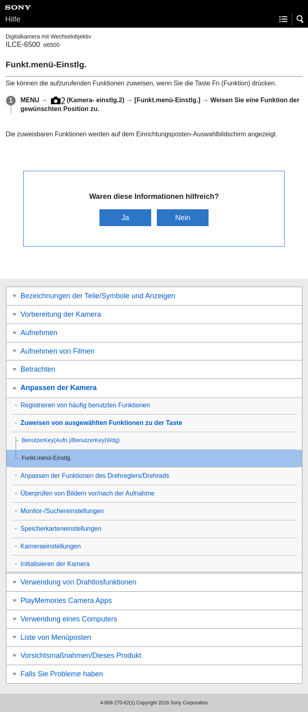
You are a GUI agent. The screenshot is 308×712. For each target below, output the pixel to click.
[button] (300, 19)
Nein (182, 217)
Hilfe (12, 19)
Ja (125, 217)
